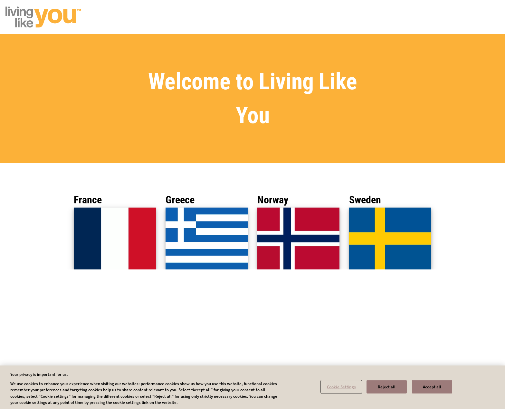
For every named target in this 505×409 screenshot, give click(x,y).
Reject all (386, 389)
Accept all (432, 389)
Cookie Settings (341, 389)
